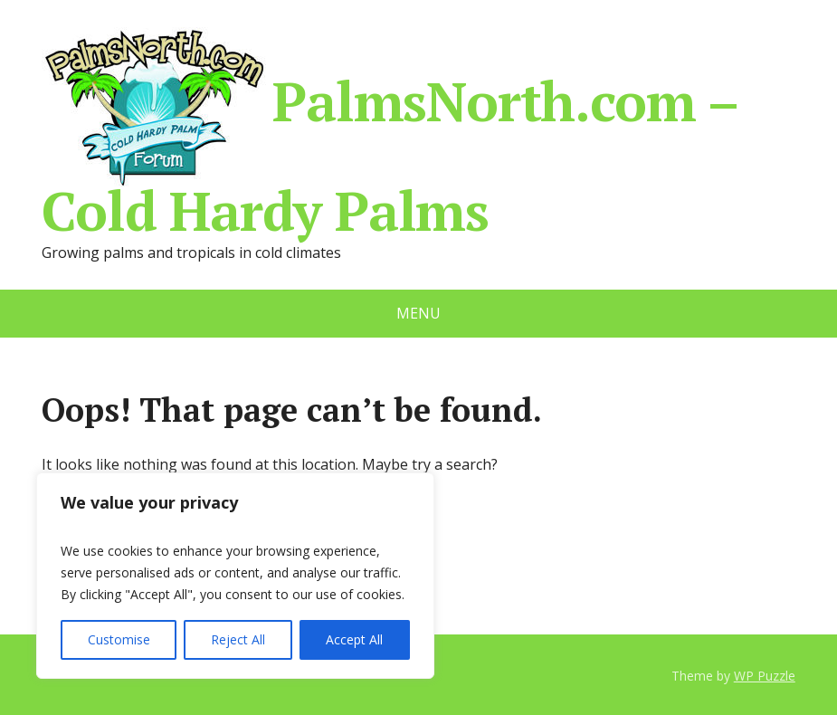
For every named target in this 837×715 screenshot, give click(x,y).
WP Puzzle (764, 675)
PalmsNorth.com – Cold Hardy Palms (389, 130)
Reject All (238, 639)
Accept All (354, 639)
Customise (119, 639)
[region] (235, 575)
